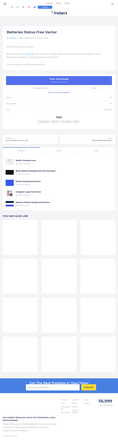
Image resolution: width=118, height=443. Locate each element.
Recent (59, 150)
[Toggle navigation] (5, 3)
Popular (21, 150)
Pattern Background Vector (28, 181)
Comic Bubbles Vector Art (30, 139)
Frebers (12, 38)
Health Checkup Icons (26, 160)
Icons (21, 38)
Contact (45, 7)
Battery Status (44, 122)
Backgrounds (66, 408)
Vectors (64, 400)
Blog (97, 150)
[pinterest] (23, 7)
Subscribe (88, 387)
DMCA (75, 407)
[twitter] (17, 7)
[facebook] (12, 7)
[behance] (34, 7)
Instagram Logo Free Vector (28, 192)
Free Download (59, 80)
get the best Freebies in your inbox (58, 383)
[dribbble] (28, 7)
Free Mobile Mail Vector (88, 139)
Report (94, 88)
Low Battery (66, 122)
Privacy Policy (75, 411)
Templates (65, 412)
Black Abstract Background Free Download (35, 171)
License (49, 3)
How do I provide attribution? (59, 92)
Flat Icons (55, 122)
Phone (76, 122)
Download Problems (41, 88)
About (58, 3)
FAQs (67, 3)
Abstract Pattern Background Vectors (33, 202)
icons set (30, 54)
